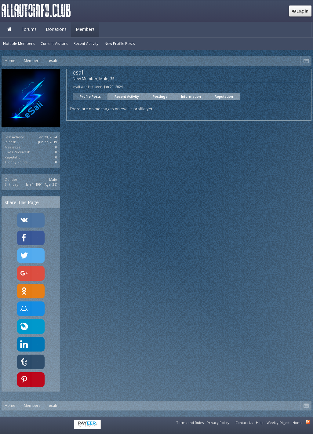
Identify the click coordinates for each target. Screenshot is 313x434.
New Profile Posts (119, 43)
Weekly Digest (278, 422)
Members (85, 29)
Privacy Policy (218, 422)
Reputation (224, 96)
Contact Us (244, 422)
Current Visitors (54, 43)
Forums (29, 29)
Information (191, 96)
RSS (308, 422)
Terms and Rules (190, 422)
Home (9, 29)
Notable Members (19, 43)
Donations (56, 29)
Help (260, 422)
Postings (160, 96)
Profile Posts (90, 96)
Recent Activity (127, 96)
